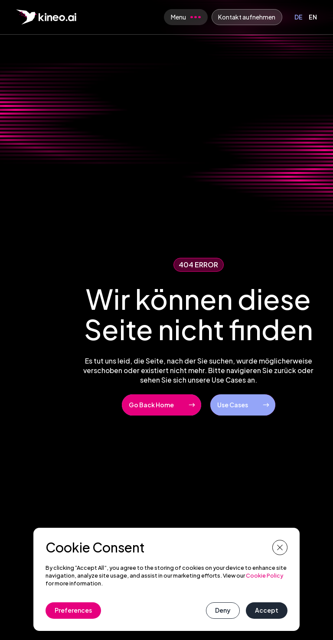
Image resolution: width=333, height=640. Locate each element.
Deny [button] (223, 610)
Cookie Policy (264, 575)
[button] (279, 547)
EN (313, 17)
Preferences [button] (73, 610)
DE (298, 17)
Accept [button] (266, 610)
